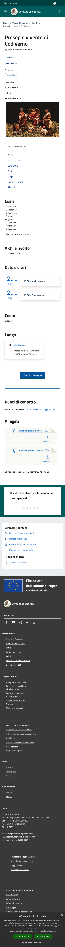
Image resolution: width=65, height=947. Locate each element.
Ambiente (10, 738)
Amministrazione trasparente (19, 890)
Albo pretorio (12, 894)
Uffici (8, 647)
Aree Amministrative (15, 643)
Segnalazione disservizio (22, 861)
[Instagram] (20, 622)
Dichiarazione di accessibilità (19, 911)
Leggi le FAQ (16, 865)
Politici (9, 656)
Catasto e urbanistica (15, 700)
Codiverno (19, 345)
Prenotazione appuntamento (23, 856)
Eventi (34, 23)
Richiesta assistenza (20, 869)
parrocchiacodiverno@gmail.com (40, 409)
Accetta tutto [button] (22, 936)
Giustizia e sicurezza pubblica (19, 729)
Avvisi (9, 775)
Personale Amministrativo (18, 660)
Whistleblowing (13, 898)
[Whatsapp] (34, 622)
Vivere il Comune (20, 23)
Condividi (11, 57)
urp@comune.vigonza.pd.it (20, 833)
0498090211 (24, 839)
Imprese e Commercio (16, 693)
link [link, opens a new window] (58, 931)
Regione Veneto (11, 3)
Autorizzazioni (12, 746)
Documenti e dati (14, 664)
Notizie (9, 767)
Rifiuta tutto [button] (43, 936)
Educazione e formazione (17, 725)
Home (6, 23)
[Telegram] (27, 622)
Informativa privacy (15, 903)
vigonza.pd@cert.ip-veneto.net (20, 836)
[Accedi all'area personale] (54, 3)
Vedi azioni (12, 63)
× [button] (62, 915)
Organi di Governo (14, 639)
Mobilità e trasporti (14, 707)
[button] (32, 942)
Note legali (11, 907)
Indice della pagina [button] (17, 146)
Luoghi (9, 792)
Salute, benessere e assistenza (20, 742)
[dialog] (32, 929)
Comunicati (11, 771)
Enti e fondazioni (13, 652)
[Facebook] (6, 622)
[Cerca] (59, 11)
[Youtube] (13, 622)
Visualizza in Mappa (32, 375)
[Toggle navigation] (5, 11)
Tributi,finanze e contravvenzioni (21, 733)
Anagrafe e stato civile (16, 682)
